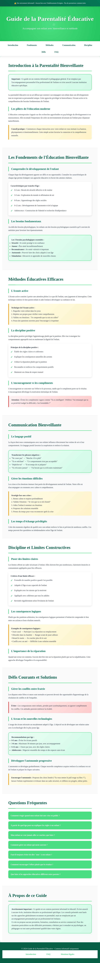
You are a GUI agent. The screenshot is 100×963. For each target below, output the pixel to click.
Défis (44, 52)
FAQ (56, 52)
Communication (68, 45)
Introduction (13, 45)
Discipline (88, 45)
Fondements (32, 45)
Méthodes (50, 45)
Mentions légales (67, 954)
